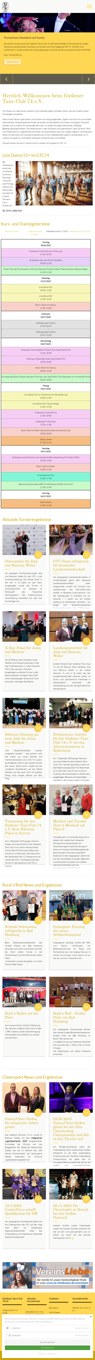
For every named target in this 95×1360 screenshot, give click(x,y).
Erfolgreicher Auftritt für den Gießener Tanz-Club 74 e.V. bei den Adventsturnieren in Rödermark (71, 743)
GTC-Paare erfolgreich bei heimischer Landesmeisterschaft (71, 565)
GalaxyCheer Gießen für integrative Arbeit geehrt (21, 1123)
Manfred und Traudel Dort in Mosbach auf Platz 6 (69, 825)
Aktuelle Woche (12, 231)
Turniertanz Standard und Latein (24, 37)
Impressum (42, 1354)
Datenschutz (52, 1354)
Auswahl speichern (47, 1342)
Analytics (16, 1328)
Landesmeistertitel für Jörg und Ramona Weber (70, 652)
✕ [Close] (91, 1316)
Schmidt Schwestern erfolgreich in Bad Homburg (21, 931)
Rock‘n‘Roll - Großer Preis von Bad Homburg (69, 1017)
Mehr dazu (12, 62)
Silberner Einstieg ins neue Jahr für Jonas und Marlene (22, 739)
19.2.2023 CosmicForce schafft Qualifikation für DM (21, 1210)
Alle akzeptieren (47, 1348)
